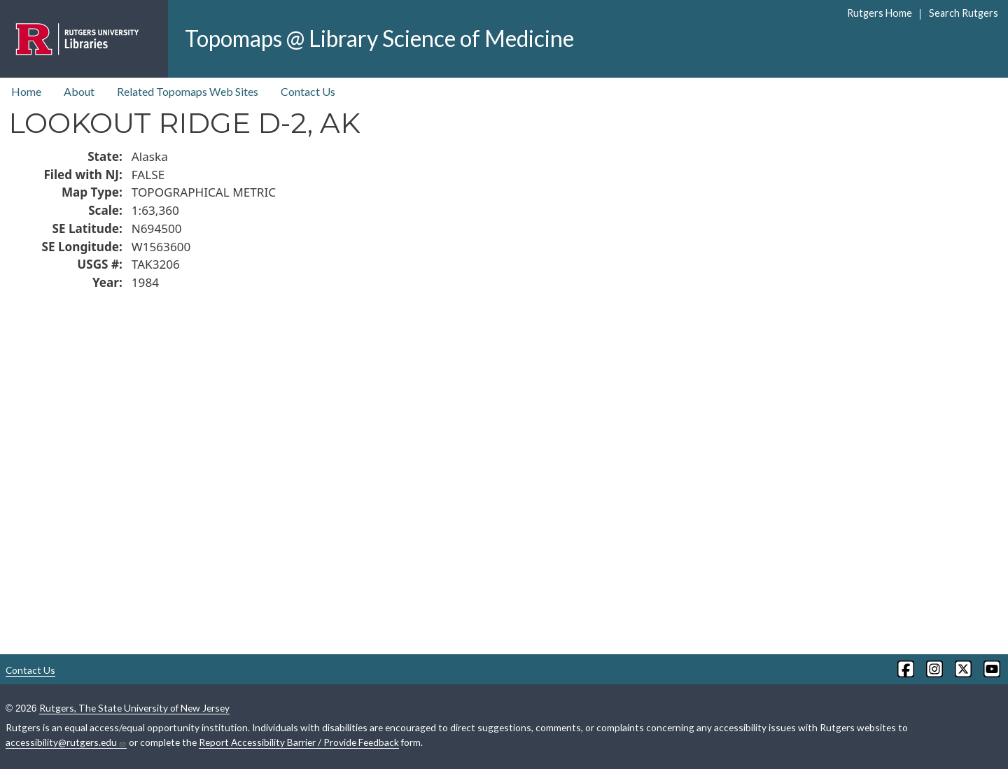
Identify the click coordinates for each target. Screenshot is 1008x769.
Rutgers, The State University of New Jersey (134, 708)
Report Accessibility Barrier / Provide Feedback (299, 742)
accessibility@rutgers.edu (66, 742)
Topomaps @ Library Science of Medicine (379, 38)
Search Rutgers (963, 13)
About (79, 91)
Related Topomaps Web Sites (187, 91)
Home (26, 91)
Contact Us (308, 91)
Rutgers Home (879, 13)
